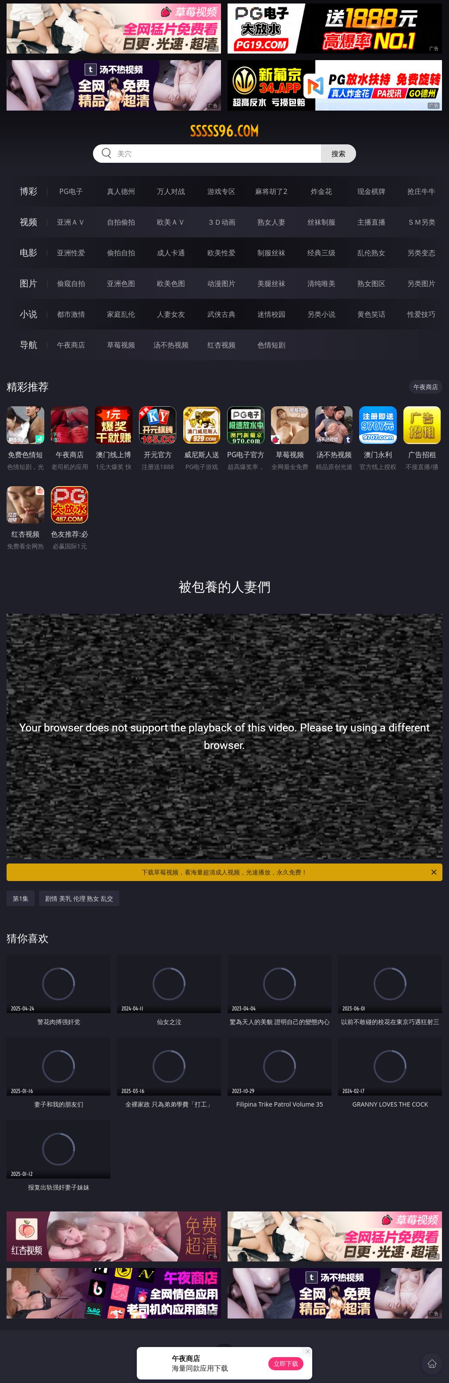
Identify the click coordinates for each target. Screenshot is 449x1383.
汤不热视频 (171, 345)
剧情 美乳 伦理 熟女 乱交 (79, 898)
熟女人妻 (271, 222)
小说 (28, 314)
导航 (28, 345)
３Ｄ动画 (221, 222)
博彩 (28, 191)
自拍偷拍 (121, 222)
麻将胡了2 (271, 191)
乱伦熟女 (371, 253)
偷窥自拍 (71, 283)
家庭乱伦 (121, 314)
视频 (28, 222)
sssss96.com (224, 131)
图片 (28, 283)
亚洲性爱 (71, 253)
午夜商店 (71, 345)
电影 (28, 252)
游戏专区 (221, 191)
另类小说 (321, 314)
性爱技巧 (421, 314)
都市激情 (71, 314)
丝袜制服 (321, 222)
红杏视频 (221, 345)
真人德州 (121, 191)
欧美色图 (171, 283)
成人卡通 (171, 253)
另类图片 (421, 283)
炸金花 (321, 191)
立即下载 (286, 1363)
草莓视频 (121, 345)
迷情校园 (271, 314)
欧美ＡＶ (171, 222)
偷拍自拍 (121, 253)
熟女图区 (371, 283)
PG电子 (70, 191)
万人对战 (171, 191)
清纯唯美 (321, 283)
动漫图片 (221, 283)
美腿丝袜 (271, 283)
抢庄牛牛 (421, 191)
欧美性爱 (221, 253)
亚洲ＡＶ (71, 222)
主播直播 (371, 222)
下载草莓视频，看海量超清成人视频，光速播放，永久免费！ (290, 872)
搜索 (338, 153)
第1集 (21, 898)
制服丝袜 (271, 253)
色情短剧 (271, 345)
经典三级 (321, 253)
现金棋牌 (371, 191)
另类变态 (421, 253)
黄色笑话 (371, 314)
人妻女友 (171, 314)
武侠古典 (221, 314)
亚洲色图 (121, 283)
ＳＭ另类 (421, 222)
